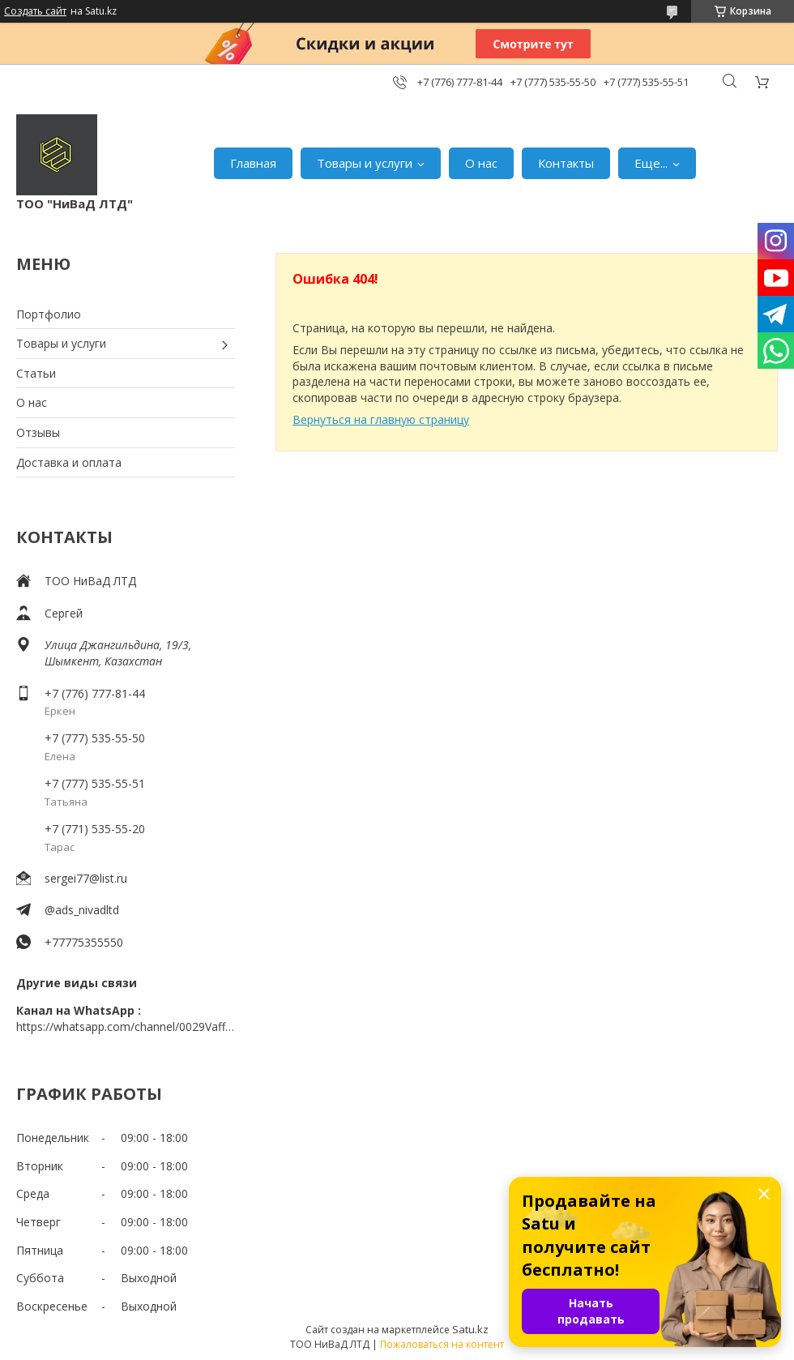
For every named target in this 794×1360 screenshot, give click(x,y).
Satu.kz (470, 1329)
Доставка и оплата (69, 462)
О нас (481, 163)
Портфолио (48, 314)
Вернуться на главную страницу (380, 419)
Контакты (566, 163)
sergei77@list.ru (86, 878)
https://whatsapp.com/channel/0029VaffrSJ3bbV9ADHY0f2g (125, 1026)
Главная (253, 163)
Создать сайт (35, 11)
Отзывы (38, 432)
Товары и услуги (364, 163)
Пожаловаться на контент (442, 1344)
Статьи (36, 373)
